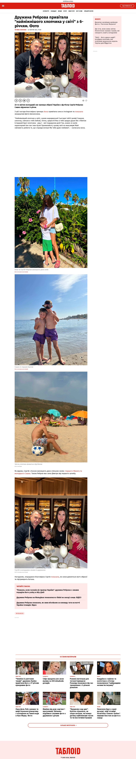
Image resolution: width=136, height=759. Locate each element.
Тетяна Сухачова (20, 30)
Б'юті (65, 11)
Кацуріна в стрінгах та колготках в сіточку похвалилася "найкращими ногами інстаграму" (108, 682)
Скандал (53, 11)
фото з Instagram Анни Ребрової (21, 271)
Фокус (98, 19)
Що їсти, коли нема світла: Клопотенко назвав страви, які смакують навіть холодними (107, 31)
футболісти (19, 613)
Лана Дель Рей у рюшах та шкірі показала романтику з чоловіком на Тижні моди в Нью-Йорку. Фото (27, 712)
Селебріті (46, 11)
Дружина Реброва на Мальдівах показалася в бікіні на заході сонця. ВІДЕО (49, 597)
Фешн (60, 11)
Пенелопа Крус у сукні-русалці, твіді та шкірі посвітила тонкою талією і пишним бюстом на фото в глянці (108, 713)
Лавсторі (71, 11)
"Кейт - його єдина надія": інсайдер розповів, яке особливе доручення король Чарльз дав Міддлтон (106, 40)
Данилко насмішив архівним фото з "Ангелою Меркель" (106, 23)
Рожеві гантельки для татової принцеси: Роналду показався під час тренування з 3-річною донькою (81, 683)
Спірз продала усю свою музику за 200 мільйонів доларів (53, 681)
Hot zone (79, 11)
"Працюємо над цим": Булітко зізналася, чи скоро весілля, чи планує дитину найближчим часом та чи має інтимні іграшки (81, 713)
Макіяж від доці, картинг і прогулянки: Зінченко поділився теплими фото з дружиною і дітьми (54, 712)
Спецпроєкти (88, 11)
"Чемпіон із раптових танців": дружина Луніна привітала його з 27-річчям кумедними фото (27, 682)
